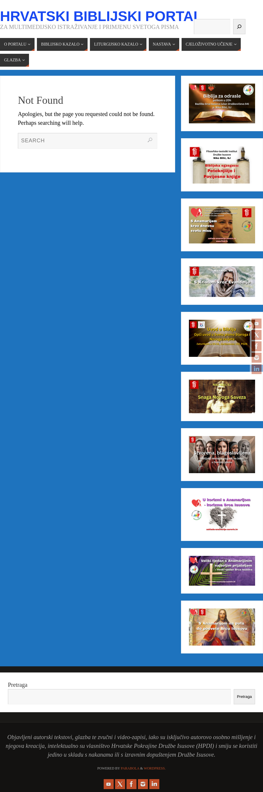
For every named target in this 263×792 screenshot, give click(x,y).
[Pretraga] (239, 26)
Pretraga (18, 685)
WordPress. (155, 768)
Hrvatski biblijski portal (101, 16)
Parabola (130, 768)
